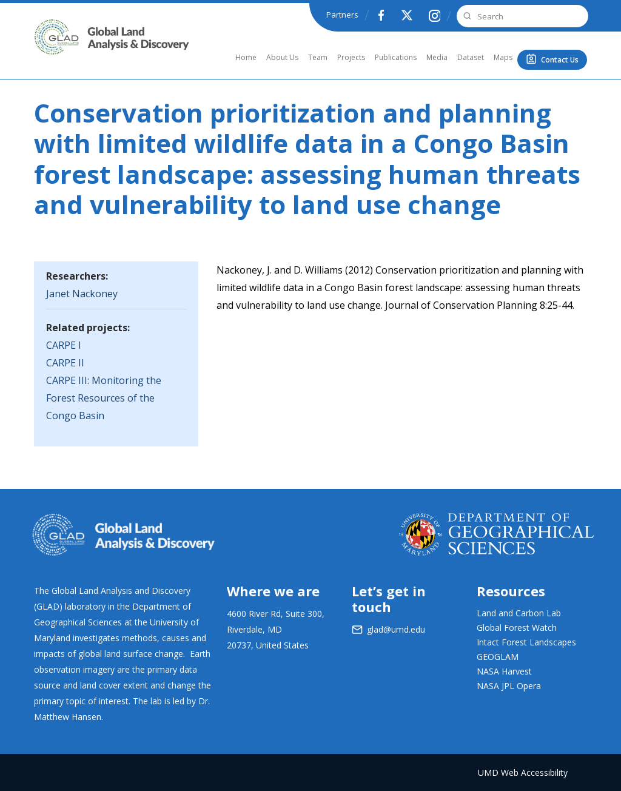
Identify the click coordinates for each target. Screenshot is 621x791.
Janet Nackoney (82, 293)
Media (437, 57)
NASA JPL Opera (509, 686)
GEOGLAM (498, 656)
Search (466, 16)
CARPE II (65, 362)
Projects (351, 57)
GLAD (50, 51)
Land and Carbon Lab (519, 613)
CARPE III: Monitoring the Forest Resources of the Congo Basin (103, 398)
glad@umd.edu (396, 629)
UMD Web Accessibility (523, 772)
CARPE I (63, 345)
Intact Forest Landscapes (526, 642)
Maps (503, 57)
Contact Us (560, 60)
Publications (396, 57)
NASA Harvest (504, 671)
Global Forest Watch (517, 627)
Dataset (470, 57)
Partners (342, 14)
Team (317, 57)
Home (246, 57)
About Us (282, 57)
